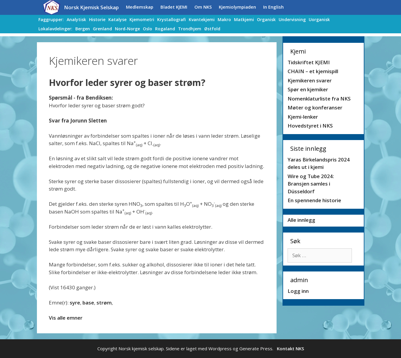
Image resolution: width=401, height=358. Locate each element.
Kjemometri (141, 19)
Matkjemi (244, 19)
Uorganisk (319, 19)
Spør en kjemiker (308, 89)
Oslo (147, 29)
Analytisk (76, 19)
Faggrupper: (51, 19)
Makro (224, 19)
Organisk (266, 19)
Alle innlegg (301, 219)
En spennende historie (314, 200)
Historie (97, 19)
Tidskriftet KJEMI (309, 62)
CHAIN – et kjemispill (313, 71)
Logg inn (298, 291)
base (88, 302)
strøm (104, 302)
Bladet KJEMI (173, 7)
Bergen (82, 29)
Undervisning (292, 19)
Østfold (212, 29)
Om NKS (203, 7)
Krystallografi (171, 19)
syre (75, 302)
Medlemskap (139, 7)
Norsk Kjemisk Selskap (91, 7)
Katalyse (117, 19)
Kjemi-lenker (303, 116)
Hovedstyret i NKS (310, 125)
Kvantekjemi (202, 19)
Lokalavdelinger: (55, 29)
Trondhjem (189, 29)
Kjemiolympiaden (237, 7)
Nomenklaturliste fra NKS (319, 98)
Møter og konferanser (315, 107)
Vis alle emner (65, 317)
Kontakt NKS (290, 348)
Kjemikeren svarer (310, 80)
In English (273, 7)
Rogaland (165, 29)
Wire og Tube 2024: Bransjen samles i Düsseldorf (311, 184)
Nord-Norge (127, 29)
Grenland (102, 29)
